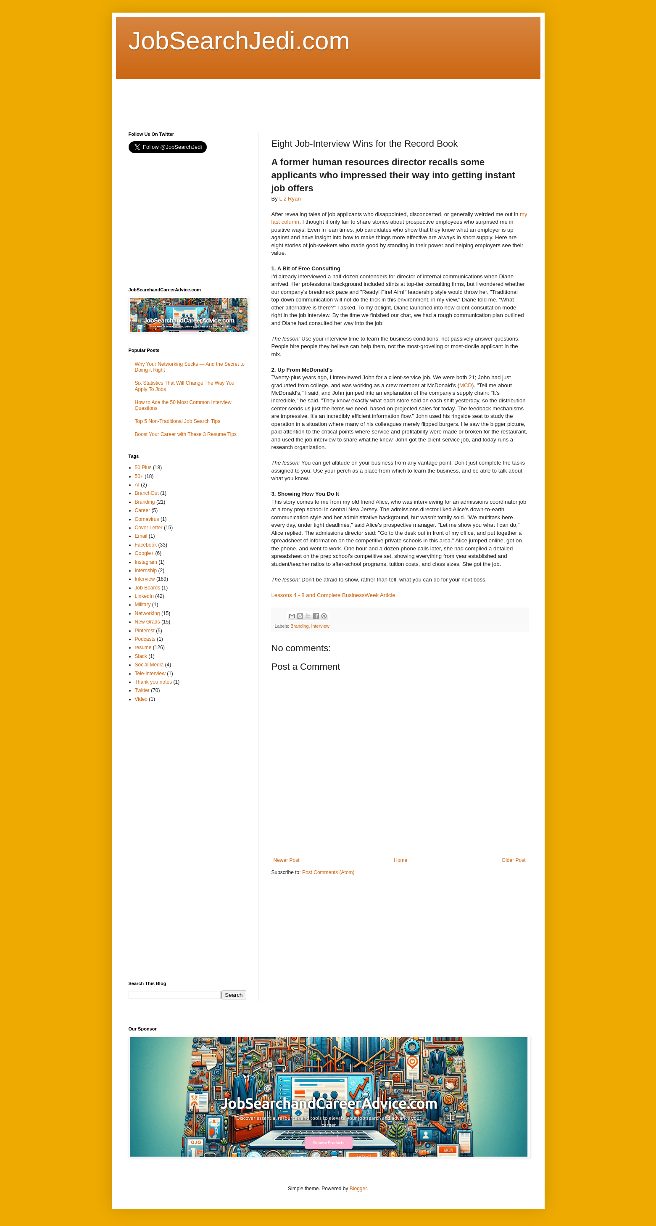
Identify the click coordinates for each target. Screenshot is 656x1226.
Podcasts (145, 639)
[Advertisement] (282, 98)
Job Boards (148, 588)
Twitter (142, 690)
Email (141, 536)
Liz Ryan (290, 199)
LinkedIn (144, 596)
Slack (141, 656)
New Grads (147, 622)
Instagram (146, 562)
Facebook (146, 545)
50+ (139, 476)
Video (141, 699)
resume (143, 647)
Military (143, 605)
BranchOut (147, 493)
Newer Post (287, 860)
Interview (320, 626)
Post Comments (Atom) (328, 872)
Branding (299, 626)
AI (137, 485)
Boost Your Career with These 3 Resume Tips (186, 434)
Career (142, 510)
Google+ (144, 553)
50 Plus (143, 467)
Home (400, 860)
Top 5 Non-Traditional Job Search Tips (178, 421)
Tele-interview (150, 673)
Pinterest (145, 631)
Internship (146, 570)
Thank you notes (153, 682)
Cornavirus (147, 519)
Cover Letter (149, 528)
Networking (147, 613)
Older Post (514, 860)
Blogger (358, 1189)
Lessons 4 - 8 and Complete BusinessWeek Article (333, 595)
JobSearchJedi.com (239, 40)
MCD (465, 385)
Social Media (149, 665)
